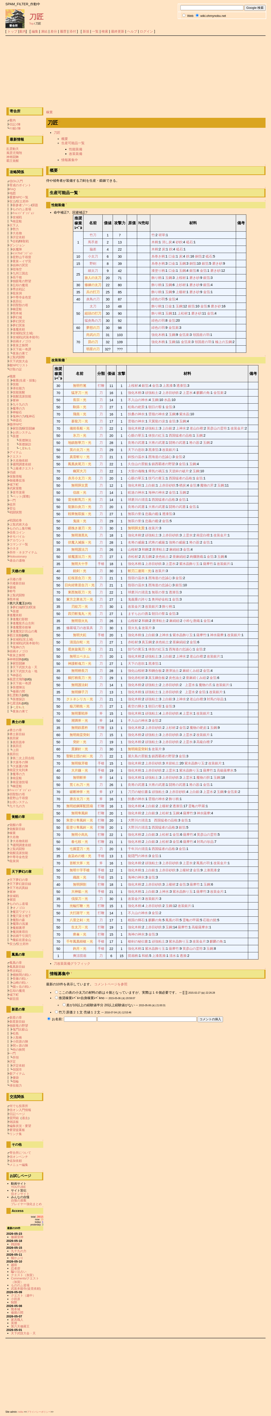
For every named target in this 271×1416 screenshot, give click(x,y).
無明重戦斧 (79, 713)
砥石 (189, 242)
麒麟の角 (203, 393)
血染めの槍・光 (79, 856)
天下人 (14, 225)
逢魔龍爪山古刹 (23, 623)
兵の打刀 (93, 292)
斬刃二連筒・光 (139, 571)
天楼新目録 (17, 583)
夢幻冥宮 (19, 321)
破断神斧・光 (80, 792)
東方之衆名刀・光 (79, 599)
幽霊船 (17, 309)
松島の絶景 (136, 407)
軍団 (13, 899)
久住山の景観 (138, 464)
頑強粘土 (151, 393)
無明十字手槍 (80, 870)
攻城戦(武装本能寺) (26, 337)
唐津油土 (172, 670)
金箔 (203, 270)
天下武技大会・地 (25, 671)
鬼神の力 (19, 416)
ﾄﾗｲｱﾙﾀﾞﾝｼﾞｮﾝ (23, 253)
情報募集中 (69, 160)
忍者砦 (15, 1268)
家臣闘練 (29, 428)
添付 (72, 31)
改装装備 (75, 154)
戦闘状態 (16, 512)
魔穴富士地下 (22, 916)
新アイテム (17, 1073)
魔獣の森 (19, 920)
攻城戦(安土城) (23, 333)
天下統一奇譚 (22, 349)
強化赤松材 (136, 678)
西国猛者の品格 (180, 435)
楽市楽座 (19, 492)
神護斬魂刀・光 (79, 663)
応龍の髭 (209, 920)
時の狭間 (19, 1049)
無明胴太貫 (79, 485)
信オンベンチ (19, 1157)
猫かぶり (17, 1258)
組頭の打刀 (93, 313)
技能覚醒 (19, 392)
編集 (35, 31)
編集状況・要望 (20, 1126)
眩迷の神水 (136, 492)
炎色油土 (175, 678)
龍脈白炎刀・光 (79, 507)
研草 (162, 235)
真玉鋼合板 (156, 678)
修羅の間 (19, 691)
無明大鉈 (79, 635)
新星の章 (16, 1017)
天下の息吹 (136, 450)
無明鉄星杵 (79, 727)
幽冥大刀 (79, 471)
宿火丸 (133, 628)
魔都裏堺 (19, 928)
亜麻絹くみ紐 (196, 678)
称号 (13, 591)
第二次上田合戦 (23, 758)
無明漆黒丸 (79, 535)
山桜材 (133, 549)
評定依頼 (19, 237)
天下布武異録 (19, 888)
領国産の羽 (201, 335)
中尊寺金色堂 (22, 297)
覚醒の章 (16, 825)
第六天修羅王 (20, 1326)
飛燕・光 (79, 414)
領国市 (17, 1069)
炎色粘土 (162, 556)
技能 (16, 384)
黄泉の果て (20, 353)
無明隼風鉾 (79, 813)
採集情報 (16, 476)
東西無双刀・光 (79, 592)
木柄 (154, 242)
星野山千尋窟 (22, 257)
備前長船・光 (80, 428)
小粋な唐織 (191, 621)
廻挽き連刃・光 (79, 528)
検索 (105, 31)
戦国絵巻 (16, 520)
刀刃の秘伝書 (138, 792)
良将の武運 (136, 442)
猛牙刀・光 (79, 393)
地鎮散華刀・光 (79, 442)
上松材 (183, 313)
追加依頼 (16, 1161)
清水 (172, 956)
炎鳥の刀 (93, 299)
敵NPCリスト (19, 365)
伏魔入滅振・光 (79, 542)
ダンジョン (17, 245)
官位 (13, 508)
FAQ (13, 189)
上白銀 (167, 428)
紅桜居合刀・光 (79, 578)
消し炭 (167, 242)
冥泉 (33, 607)
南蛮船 (17, 221)
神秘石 (17, 412)
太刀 (93, 306)
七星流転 (16, 703)
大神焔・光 (79, 891)
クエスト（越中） (23, 1295)
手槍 (101, 564)
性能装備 (75, 149)
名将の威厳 (136, 542)
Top (31, 23)
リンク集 (16, 1134)
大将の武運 (156, 442)
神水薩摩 (216, 635)
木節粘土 (172, 763)
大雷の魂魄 (136, 471)
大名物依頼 (20, 460)
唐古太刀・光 (80, 799)
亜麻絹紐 (179, 556)
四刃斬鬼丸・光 (79, 613)
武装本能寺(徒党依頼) (26, 1288)
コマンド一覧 (19, 544)
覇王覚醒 (12, 160)
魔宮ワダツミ (22, 912)
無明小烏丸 (79, 834)
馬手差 (93, 242)
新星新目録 (17, 1021)
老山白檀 (196, 428)
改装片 (153, 528)
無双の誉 (134, 514)
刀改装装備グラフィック (72, 963)
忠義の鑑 (151, 514)
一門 (13, 500)
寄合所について (20, 1152)
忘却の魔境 (20, 285)
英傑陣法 (25, 440)
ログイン (146, 31)
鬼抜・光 (79, 521)
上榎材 (181, 292)
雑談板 (14, 1122)
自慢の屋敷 (18, 1200)
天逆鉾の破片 (179, 471)
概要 (64, 139)
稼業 (49, 112)
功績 (13, 472)
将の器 (194, 442)
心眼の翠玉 (136, 435)
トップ (12, 31)
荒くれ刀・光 (80, 785)
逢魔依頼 (19, 329)
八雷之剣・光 (80, 920)
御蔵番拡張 (17, 480)
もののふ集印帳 (20, 528)
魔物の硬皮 (198, 727)
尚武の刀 (93, 335)
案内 (22, 31)
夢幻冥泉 (19, 325)
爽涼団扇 (79, 956)
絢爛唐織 (196, 556)
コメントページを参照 (110, 984)
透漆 (183, 956)
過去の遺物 (17, 560)
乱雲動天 (12, 149)
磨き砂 (217, 263)
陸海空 (17, 269)
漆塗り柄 (158, 270)
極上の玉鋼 (223, 342)
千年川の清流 (138, 849)
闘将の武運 (177, 442)
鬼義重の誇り (138, 599)
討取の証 (16, 369)
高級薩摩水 (225, 770)
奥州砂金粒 (160, 599)
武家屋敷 (16, 488)
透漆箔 (181, 385)
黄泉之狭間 (20, 345)
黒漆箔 (153, 450)
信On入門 (16, 181)
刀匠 (36, 17)
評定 (13, 1061)
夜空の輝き (136, 706)
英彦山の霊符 (217, 428)
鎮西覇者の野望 (163, 464)
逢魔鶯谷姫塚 (22, 627)
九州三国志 (20, 273)
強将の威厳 (177, 542)
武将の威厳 (156, 542)
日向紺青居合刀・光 (80, 585)
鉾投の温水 (136, 457)
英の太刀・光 (80, 450)
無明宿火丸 (79, 621)
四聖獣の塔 (20, 305)
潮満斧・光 (79, 720)
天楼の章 (16, 579)
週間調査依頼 (22, 464)
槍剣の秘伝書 (138, 941)
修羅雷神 (17, 1237)
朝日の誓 (155, 407)
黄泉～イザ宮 (22, 261)
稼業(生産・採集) (24, 380)
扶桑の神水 (136, 414)
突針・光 (79, 742)
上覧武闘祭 (17, 357)
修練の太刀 (93, 285)
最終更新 (117, 31)
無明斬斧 (79, 777)
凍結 (44, 31)
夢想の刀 (93, 327)
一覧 (95, 31)
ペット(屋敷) (21, 496)
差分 (53, 31)
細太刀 (93, 270)
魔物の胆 (203, 777)
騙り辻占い (18, 1271)
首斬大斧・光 (80, 863)
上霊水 (188, 393)
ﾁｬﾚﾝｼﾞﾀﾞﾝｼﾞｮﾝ (23, 213)
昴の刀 (93, 342)
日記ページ (17, 1114)
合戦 (16, 241)
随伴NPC (16, 424)
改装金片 (237, 428)
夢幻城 (17, 317)
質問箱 (14, 1118)
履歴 (63, 31)
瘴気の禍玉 (156, 471)
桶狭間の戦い (22, 975)
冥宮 (26, 607)
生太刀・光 (79, 927)
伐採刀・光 (79, 899)
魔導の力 (19, 408)
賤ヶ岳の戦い (22, 986)
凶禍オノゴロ (22, 341)
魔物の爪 (205, 685)
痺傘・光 (79, 934)
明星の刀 (93, 349)
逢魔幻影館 (20, 619)
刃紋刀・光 (79, 606)
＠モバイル (17, 536)
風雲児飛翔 (14, 153)
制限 (14, 1302)
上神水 (181, 428)
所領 (16, 1057)
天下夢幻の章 (19, 880)
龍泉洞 (17, 293)
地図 (13, 193)
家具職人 (17, 1319)
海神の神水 (156, 492)
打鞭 (101, 385)
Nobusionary (18, 556)
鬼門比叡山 (20, 1029)
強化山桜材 (136, 670)
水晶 (167, 400)
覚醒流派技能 (22, 396)
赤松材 (133, 556)
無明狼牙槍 (79, 763)
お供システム (22, 432)
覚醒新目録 (17, 829)
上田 (16, 750)
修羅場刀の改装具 (79, 628)
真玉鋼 (147, 556)
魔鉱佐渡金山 (22, 940)
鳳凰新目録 (17, 966)
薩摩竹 (208, 564)
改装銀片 (168, 450)
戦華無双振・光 (79, 514)
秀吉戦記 (19, 289)
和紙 (145, 956)
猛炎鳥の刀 (93, 320)
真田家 (14, 738)
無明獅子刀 (79, 692)
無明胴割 (79, 884)
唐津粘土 (158, 549)
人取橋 (17, 1037)
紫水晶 (184, 414)
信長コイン (17, 532)
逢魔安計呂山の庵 (25, 631)
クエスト (16, 456)
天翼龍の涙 (156, 421)
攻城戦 (17, 217)
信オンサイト (20, 1194)
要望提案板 (17, 1130)
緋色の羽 (158, 299)
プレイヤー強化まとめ (26, 1204)
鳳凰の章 (16, 962)
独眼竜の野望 (22, 281)
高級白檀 (203, 742)
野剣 (93, 263)
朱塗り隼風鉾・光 (79, 820)
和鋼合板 (155, 670)
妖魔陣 (17, 249)
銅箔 (198, 256)
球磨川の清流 (138, 499)
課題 (35, 205)
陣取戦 (24, 241)
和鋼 (145, 549)
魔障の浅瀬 (20, 923)
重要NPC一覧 (19, 197)
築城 (13, 587)
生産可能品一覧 (73, 143)
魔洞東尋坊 (20, 932)
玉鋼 (182, 263)
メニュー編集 (19, 1165)
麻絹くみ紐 (191, 670)
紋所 (13, 504)
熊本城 (17, 313)
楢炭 (182, 485)
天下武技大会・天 (25, 667)
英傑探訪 (25, 444)
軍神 (16, 400)
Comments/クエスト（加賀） (25, 1280)
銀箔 (205, 263)
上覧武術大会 (19, 524)
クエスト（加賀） (23, 1275)
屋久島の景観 (138, 756)
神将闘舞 (12, 157)
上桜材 (181, 278)
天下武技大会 (19, 361)
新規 (86, 31)
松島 (16, 1033)
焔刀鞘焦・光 (80, 706)
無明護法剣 (79, 685)
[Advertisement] (135, 71)
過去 (25, 1118)
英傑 (16, 436)
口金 (172, 256)
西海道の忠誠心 (160, 457)
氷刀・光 (79, 435)
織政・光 (79, 877)
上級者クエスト (23, 468)
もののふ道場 (22, 209)
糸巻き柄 (158, 256)
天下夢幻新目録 (20, 884)
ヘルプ (132, 31)
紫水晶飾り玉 (189, 564)
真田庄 (17, 746)
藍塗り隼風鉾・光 (79, 827)
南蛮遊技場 (20, 782)
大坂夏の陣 (20, 766)
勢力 (16, 229)
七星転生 (25, 448)
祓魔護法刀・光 (79, 556)
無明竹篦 (79, 385)
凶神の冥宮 (20, 265)
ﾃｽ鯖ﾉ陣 (15, 128)
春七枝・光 (79, 842)
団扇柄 (133, 956)
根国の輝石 (136, 920)
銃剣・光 (79, 571)
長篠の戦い (20, 978)
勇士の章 (16, 730)
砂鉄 (179, 242)
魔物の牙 (206, 485)
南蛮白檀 (203, 535)
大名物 (17, 233)
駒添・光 (79, 407)
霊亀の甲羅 (196, 806)
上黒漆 (168, 385)
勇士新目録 (17, 734)
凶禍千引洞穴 (22, 936)
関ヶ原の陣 (20, 1045)
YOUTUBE (18, 1187)
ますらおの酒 (138, 613)
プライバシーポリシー (39, 1412)
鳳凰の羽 (203, 863)
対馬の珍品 (215, 699)
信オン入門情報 (20, 1110)
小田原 (15, 1299)
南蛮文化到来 (19, 770)
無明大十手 (79, 564)
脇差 (93, 249)
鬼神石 (30, 416)
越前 (14, 1265)
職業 (13, 376)
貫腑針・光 (79, 749)
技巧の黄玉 (156, 478)
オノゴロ (19, 908)
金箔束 (174, 327)
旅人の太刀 (93, 278)
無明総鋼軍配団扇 (79, 806)
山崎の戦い (20, 982)
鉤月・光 (79, 948)
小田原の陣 (20, 1041)
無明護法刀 (79, 549)
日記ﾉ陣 (15, 124)
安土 (13, 201)
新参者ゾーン (22, 205)
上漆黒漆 (210, 870)
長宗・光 (79, 400)
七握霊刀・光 (80, 849)
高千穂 (17, 277)
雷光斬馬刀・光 (79, 499)
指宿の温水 (136, 578)
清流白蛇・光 (80, 642)
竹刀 (93, 235)
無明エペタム (80, 656)
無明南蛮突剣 (80, 735)
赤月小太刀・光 (79, 478)
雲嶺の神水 (156, 414)
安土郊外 (22, 201)
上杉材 (181, 285)
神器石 (17, 420)
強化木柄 (158, 335)
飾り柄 (156, 278)
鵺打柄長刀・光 (79, 678)
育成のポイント (20, 185)
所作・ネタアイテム (23, 552)
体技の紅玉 (156, 435)
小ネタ (14, 548)
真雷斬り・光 (80, 457)
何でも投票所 (19, 1106)
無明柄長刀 (79, 670)
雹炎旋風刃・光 (79, 649)
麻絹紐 (174, 549)
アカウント (17, 540)
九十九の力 (20, 404)
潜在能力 (19, 388)
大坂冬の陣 (20, 762)
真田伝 (17, 301)
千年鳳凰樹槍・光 (79, 941)
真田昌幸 (19, 742)
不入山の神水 (138, 400)
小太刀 (93, 256)
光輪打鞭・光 (80, 906)
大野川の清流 (138, 820)
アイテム (16, 452)
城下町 (14, 484)
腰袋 (16, 1077)
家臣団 (17, 428)
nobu (20, 1412)
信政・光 (79, 492)
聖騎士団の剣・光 (79, 756)
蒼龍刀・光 (79, 421)
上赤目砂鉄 (170, 393)
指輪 (16, 1081)
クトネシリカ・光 (79, 699)
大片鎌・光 (79, 770)
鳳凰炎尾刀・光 (79, 464)
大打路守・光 (80, 913)
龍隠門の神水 (138, 856)
